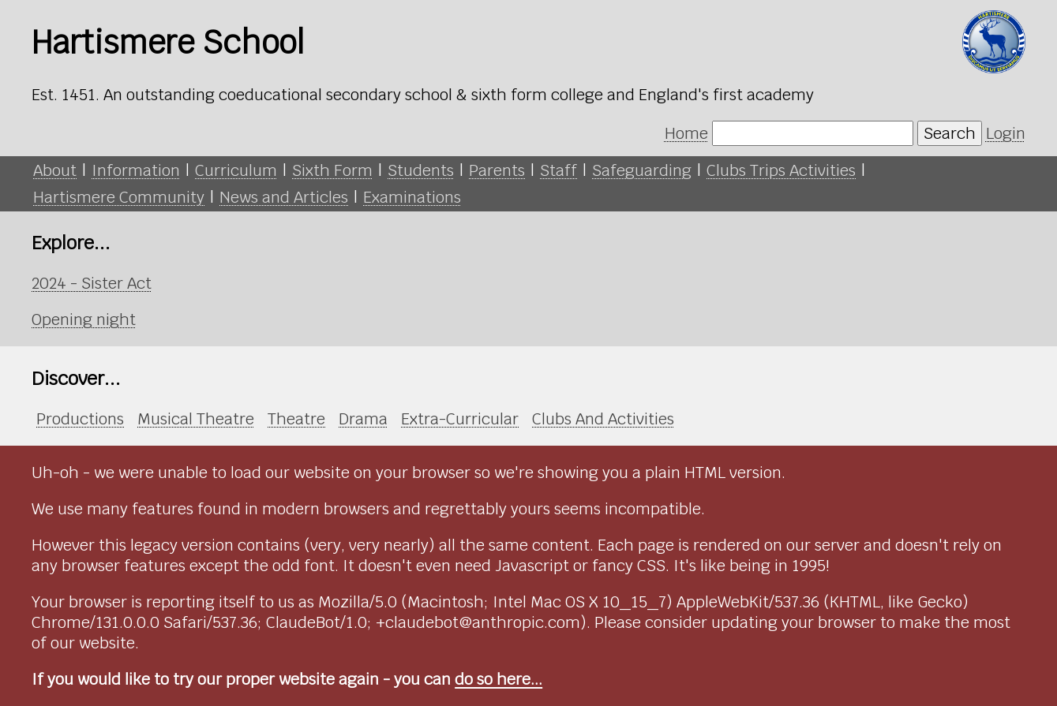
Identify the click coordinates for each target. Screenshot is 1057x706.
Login (1005, 133)
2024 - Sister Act (92, 283)
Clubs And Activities (603, 419)
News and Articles (283, 197)
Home (686, 133)
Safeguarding (642, 170)
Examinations (412, 197)
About (55, 170)
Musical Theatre (195, 419)
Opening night (84, 319)
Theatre (296, 419)
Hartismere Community (118, 197)
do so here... (498, 679)
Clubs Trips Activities (781, 170)
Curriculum (236, 170)
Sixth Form (332, 170)
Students (421, 170)
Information (136, 170)
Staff (558, 170)
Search (950, 133)
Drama (363, 419)
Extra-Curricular (460, 419)
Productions (80, 419)
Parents (497, 170)
